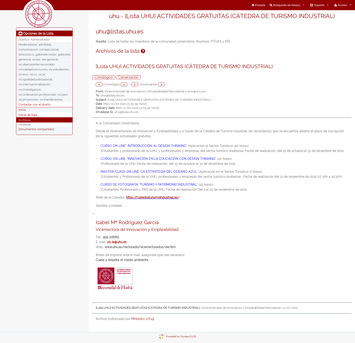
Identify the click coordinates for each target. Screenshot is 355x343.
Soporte (317, 5)
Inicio (22, 109)
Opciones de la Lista (36, 33)
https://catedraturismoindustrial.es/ (152, 197)
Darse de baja (28, 114)
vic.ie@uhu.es (117, 242)
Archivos (25, 120)
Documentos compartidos (36, 129)
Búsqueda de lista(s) (285, 5)
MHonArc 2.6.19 (142, 319)
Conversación (128, 77)
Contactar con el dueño (35, 104)
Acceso (340, 5)
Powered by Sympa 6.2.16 (181, 336)
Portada (258, 5)
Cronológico (104, 77)
